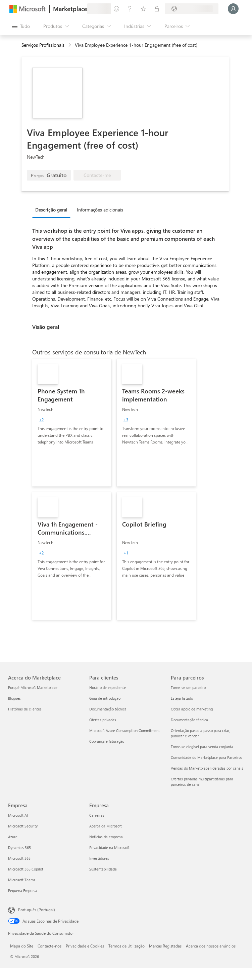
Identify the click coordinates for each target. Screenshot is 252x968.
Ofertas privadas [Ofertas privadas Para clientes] (102, 719)
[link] (71, 423)
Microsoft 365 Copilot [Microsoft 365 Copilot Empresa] (25, 869)
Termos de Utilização (126, 945)
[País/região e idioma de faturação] (191, 8)
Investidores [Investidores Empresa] (99, 858)
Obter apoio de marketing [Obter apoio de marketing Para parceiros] (192, 708)
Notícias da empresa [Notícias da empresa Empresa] (106, 836)
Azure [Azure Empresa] (12, 836)
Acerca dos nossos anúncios (211, 945)
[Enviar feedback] (116, 8)
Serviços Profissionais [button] (42, 45)
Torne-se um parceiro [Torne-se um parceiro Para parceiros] (188, 687)
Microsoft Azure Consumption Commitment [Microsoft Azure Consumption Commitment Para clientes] (124, 730)
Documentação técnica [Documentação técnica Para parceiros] (189, 719)
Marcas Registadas (165, 945)
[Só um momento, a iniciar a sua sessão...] (233, 8)
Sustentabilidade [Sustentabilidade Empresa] (103, 869)
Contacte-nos (49, 945)
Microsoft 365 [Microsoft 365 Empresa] (19, 858)
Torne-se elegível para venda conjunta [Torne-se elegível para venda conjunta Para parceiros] (202, 746)
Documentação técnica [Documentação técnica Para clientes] (108, 708)
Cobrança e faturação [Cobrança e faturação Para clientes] (106, 741)
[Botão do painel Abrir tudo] (21, 26)
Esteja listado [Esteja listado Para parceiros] (182, 698)
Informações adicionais (100, 209)
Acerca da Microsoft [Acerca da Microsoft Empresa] (105, 825)
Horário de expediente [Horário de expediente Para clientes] (107, 687)
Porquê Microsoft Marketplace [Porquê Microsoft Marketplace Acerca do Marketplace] (32, 687)
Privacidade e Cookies (85, 945)
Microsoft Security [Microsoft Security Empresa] (23, 825)
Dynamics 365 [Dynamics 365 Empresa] (19, 847)
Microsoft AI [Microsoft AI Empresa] (18, 815)
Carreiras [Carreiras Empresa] (96, 815)
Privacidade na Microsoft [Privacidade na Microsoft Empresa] (109, 847)
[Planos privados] (156, 8)
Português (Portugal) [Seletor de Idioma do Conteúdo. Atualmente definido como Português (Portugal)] (36, 909)
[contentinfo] (70, 45)
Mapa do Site (21, 945)
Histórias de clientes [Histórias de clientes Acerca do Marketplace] (25, 708)
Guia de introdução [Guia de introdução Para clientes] (104, 698)
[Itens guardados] (143, 8)
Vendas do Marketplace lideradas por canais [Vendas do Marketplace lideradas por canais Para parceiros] (207, 768)
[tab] (53, 209)
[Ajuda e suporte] (129, 8)
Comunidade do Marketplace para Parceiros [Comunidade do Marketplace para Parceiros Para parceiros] (206, 757)
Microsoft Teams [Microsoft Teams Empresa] (21, 879)
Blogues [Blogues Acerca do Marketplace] (14, 698)
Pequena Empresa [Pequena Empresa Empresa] (22, 890)
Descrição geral (51, 209)
